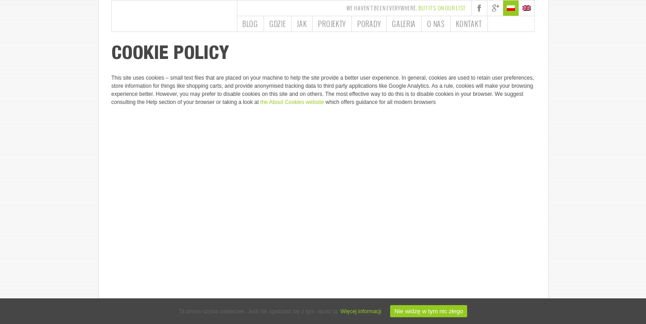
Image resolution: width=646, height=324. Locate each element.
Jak (302, 23)
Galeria (404, 23)
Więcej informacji (361, 311)
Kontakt (469, 23)
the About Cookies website (292, 102)
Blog (250, 23)
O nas (436, 23)
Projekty (332, 23)
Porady (369, 23)
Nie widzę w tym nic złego (428, 311)
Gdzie (277, 23)
